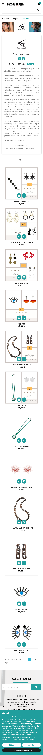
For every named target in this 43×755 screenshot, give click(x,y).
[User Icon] (34, 4)
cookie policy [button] (35, 726)
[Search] (38, 10)
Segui (30, 64)
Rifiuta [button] (11, 745)
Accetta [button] (31, 745)
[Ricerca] (18, 10)
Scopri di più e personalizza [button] (21, 750)
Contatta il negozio (22, 54)
